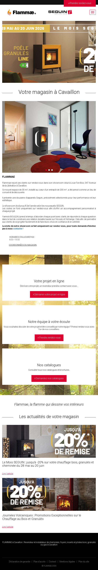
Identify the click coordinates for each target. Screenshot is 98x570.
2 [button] (49, 170)
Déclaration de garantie (19, 561)
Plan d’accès (39, 561)
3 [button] (52, 170)
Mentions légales (67, 561)
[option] (49, 52)
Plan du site (83, 561)
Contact (52, 561)
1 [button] (46, 170)
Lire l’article (7, 473)
